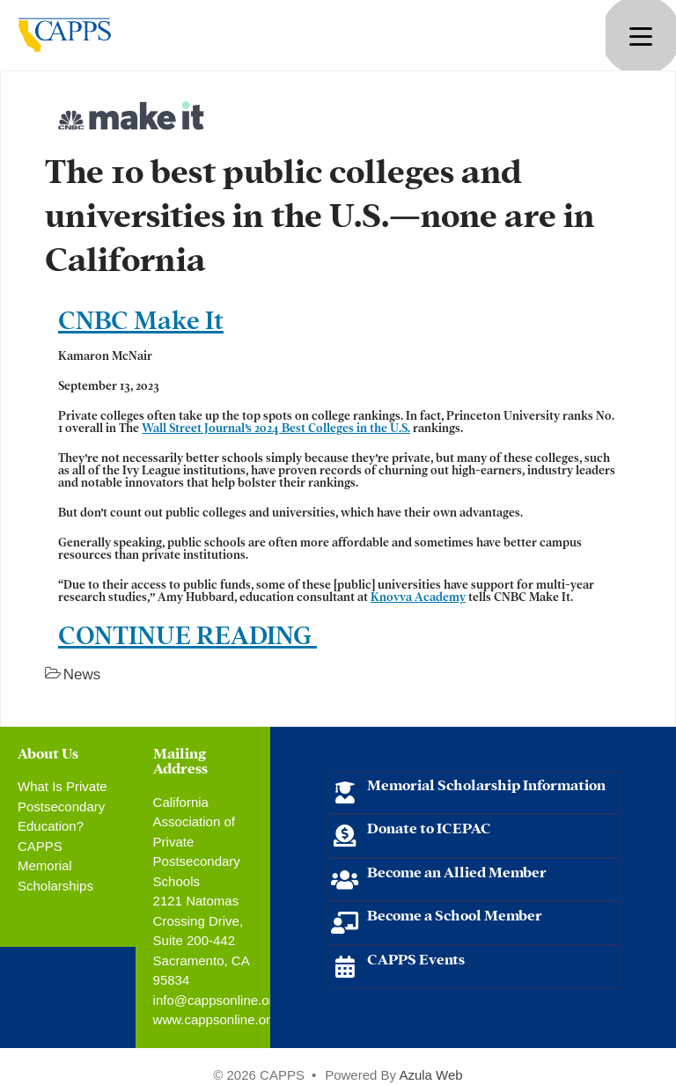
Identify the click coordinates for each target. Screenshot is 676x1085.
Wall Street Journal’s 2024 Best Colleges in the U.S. (276, 427)
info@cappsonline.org (217, 1000)
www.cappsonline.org (215, 1019)
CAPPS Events (416, 958)
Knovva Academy (418, 596)
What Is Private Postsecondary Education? (62, 806)
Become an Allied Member (457, 870)
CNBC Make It (141, 318)
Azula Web (430, 1074)
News (82, 674)
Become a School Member (454, 914)
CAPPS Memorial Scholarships (55, 866)
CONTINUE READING (187, 633)
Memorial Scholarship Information (486, 783)
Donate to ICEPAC (429, 826)
